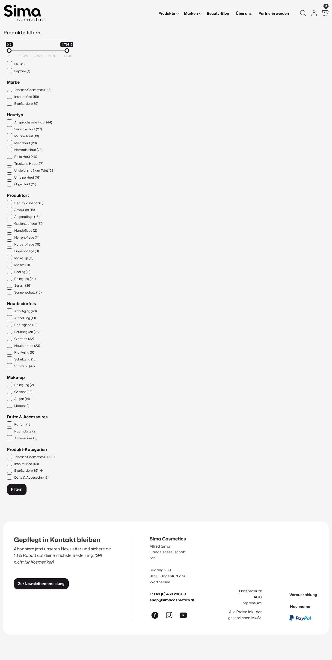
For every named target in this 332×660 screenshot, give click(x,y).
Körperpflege (27, 244)
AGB (258, 597)
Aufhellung (25, 318)
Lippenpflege (26, 251)
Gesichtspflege (29, 223)
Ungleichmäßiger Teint (34, 170)
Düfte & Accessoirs (31, 477)
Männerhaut (26, 136)
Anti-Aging (25, 311)
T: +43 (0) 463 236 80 (168, 594)
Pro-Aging (24, 352)
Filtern (16, 489)
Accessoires (25, 438)
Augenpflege (27, 216)
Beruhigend (26, 325)
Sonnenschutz (28, 292)
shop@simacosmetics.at (172, 600)
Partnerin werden (273, 13)
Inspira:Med (26, 96)
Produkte (166, 13)
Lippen (22, 405)
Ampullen (24, 209)
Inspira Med (26, 464)
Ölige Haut (25, 184)
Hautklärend (27, 345)
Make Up (23, 258)
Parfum (23, 424)
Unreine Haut (27, 177)
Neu (19, 64)
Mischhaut (25, 143)
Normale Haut (28, 149)
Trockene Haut (28, 163)
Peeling (22, 272)
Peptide (22, 71)
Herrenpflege (26, 237)
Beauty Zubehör (28, 203)
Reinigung (25, 278)
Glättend (24, 338)
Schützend (25, 359)
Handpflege (25, 230)
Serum (22, 285)
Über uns (244, 13)
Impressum (252, 603)
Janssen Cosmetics (33, 89)
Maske (22, 265)
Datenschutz (250, 591)
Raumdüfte (25, 431)
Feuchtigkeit (27, 332)
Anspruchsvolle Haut (33, 122)
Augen (22, 398)
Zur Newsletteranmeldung (41, 583)
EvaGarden (26, 103)
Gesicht (23, 392)
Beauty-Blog (218, 13)
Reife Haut (25, 156)
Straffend (24, 366)
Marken (191, 13)
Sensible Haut (28, 129)
